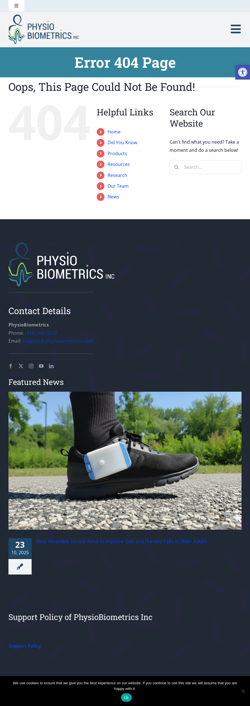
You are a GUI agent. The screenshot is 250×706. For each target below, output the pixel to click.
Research (117, 175)
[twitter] (21, 366)
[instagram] (31, 366)
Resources (119, 164)
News (113, 197)
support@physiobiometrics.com (58, 341)
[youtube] (41, 366)
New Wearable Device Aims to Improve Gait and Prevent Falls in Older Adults (121, 541)
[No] (243, 691)
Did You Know (122, 142)
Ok (126, 698)
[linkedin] (51, 366)
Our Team (118, 186)
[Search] (177, 167)
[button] (242, 72)
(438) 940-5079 (41, 333)
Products (117, 153)
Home (114, 132)
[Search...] (206, 167)
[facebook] (10, 366)
